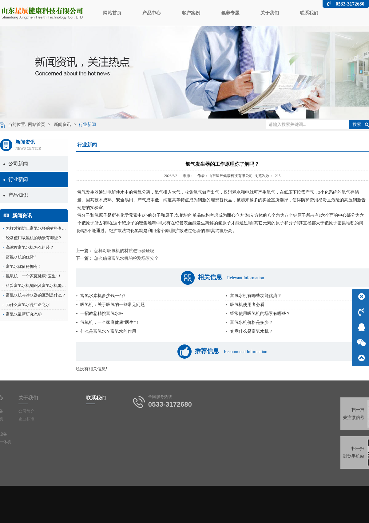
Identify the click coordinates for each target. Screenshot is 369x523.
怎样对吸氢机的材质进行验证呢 (124, 250)
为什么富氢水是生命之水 (28, 304)
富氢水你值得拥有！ (24, 266)
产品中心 (151, 12)
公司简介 (19, 411)
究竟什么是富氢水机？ (251, 331)
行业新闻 (84, 124)
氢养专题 (230, 12)
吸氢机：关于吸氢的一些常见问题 (112, 304)
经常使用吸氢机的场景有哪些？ (34, 237)
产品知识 (15, 195)
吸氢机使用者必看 (247, 304)
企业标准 (19, 418)
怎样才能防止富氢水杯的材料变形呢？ (40, 228)
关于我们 (269, 12)
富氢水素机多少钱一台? (102, 295)
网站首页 (112, 12)
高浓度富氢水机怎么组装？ (30, 247)
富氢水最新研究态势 (24, 314)
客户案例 (191, 12)
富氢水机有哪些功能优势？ (256, 295)
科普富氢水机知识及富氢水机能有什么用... (43, 285)
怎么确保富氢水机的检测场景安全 (126, 258)
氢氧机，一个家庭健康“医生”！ (34, 276)
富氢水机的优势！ (22, 257)
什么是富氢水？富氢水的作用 (108, 331)
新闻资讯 (60, 124)
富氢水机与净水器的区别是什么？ (36, 295)
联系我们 (309, 12)
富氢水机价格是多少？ (251, 322)
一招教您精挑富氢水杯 (101, 313)
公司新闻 (15, 163)
